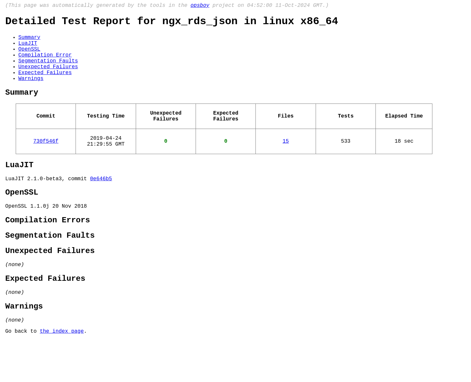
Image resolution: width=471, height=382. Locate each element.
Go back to (22, 373)
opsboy (199, 6)
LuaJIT (27, 48)
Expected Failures (45, 84)
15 (286, 161)
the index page (62, 373)
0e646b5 (101, 202)
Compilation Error (45, 63)
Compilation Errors (47, 248)
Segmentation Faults (48, 70)
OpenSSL (29, 55)
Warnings (31, 91)
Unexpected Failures (48, 77)
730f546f (46, 161)
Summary (29, 41)
